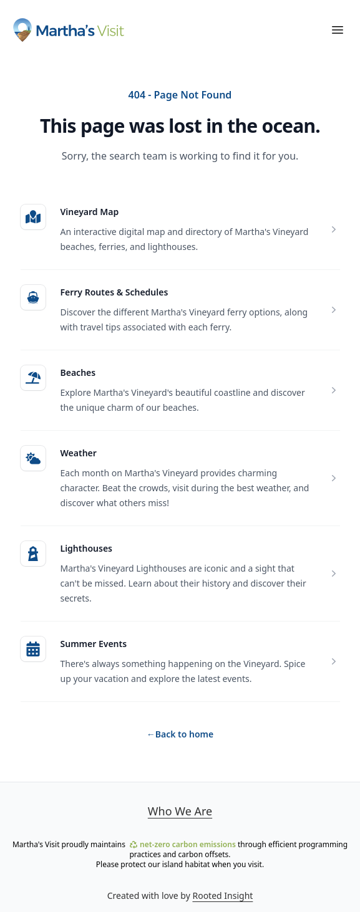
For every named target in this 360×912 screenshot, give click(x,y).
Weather (79, 453)
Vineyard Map (90, 212)
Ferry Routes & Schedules (114, 292)
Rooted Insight (222, 895)
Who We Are (180, 811)
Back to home (180, 734)
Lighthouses (86, 548)
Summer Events (94, 644)
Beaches (78, 372)
